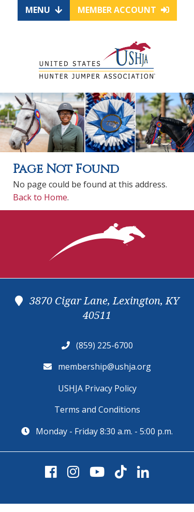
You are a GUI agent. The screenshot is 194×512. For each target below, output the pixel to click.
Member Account (123, 10)
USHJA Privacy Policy (97, 388)
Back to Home (40, 197)
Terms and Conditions (97, 409)
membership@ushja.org (104, 366)
